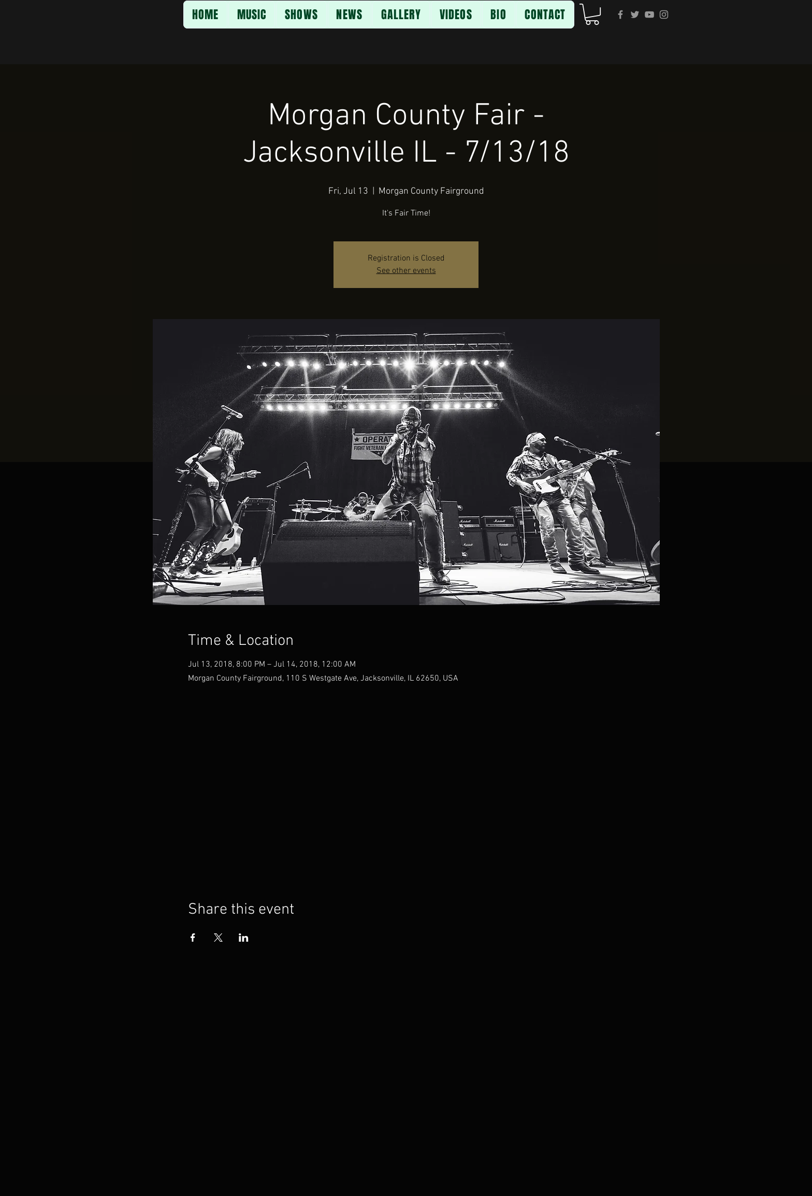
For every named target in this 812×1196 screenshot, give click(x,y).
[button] (592, 14)
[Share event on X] (218, 937)
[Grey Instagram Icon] (664, 14)
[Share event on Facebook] (193, 937)
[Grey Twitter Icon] (635, 14)
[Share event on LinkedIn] (244, 937)
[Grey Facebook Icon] (620, 14)
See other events (406, 271)
